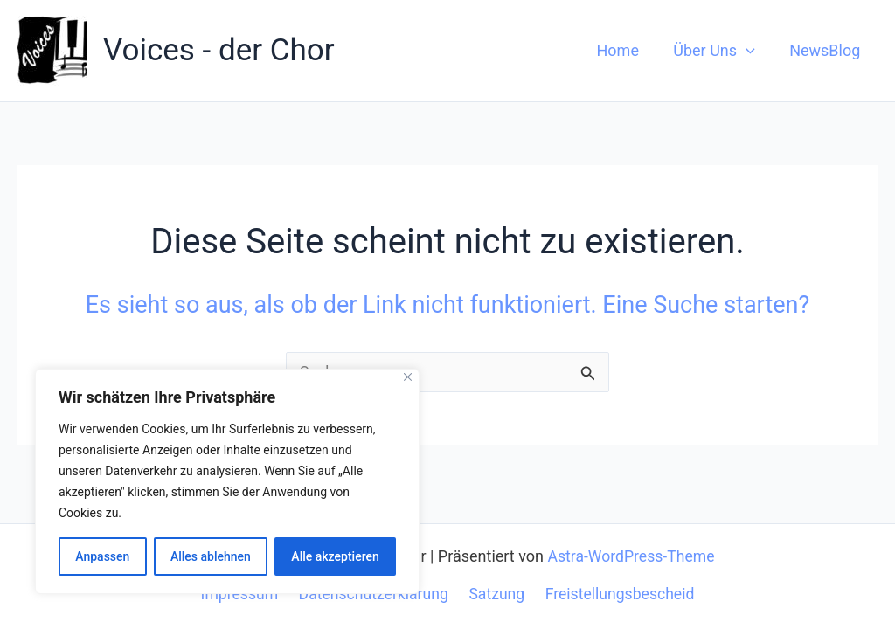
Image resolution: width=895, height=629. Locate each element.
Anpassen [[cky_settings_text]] (102, 556)
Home (625, 50)
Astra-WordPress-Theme (630, 556)
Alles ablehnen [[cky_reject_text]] (210, 556)
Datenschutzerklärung (374, 593)
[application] (750, 51)
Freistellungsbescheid (615, 593)
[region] (227, 481)
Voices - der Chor (219, 50)
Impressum (242, 593)
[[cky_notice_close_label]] (408, 377)
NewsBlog (826, 50)
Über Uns (718, 51)
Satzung (495, 593)
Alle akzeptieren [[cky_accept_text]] (334, 556)
